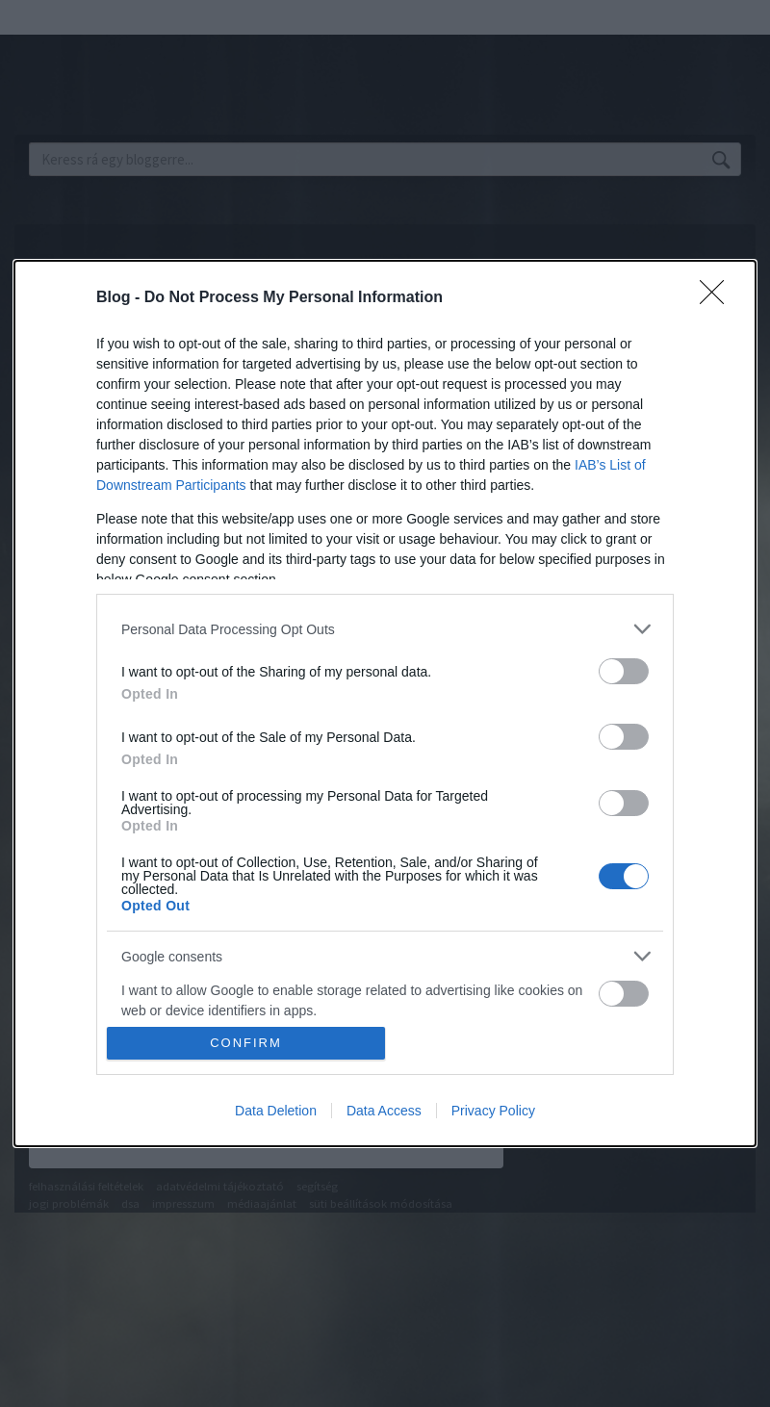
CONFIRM (246, 1043)
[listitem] (385, 629)
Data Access (384, 1110)
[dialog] (385, 703)
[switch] (624, 671)
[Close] (718, 298)
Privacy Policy (493, 1110)
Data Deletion (276, 1110)
